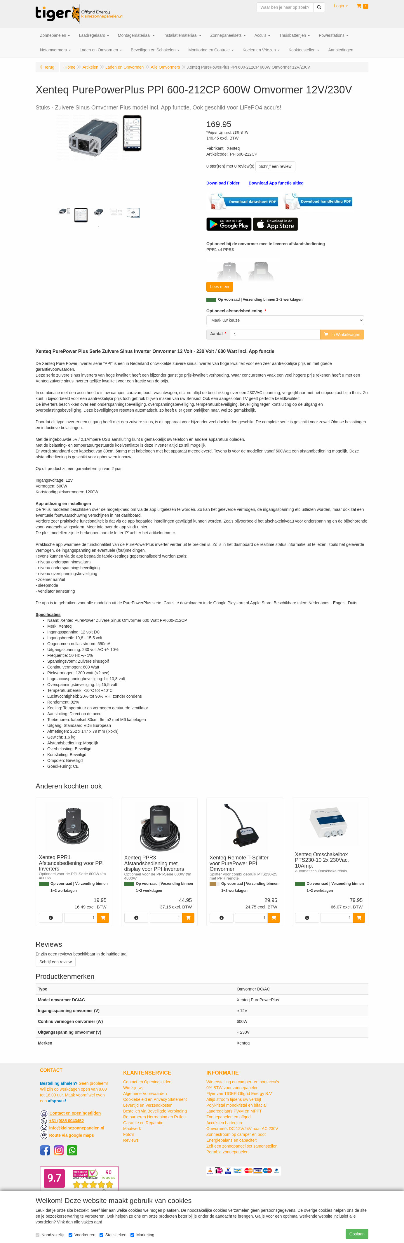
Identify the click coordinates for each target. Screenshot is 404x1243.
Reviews (131, 1140)
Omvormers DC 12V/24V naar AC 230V (242, 1128)
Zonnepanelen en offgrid (228, 1117)
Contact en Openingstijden (147, 1082)
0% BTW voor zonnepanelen (232, 1087)
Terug (49, 67)
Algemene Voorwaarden (145, 1093)
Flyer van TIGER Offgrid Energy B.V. (239, 1093)
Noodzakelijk (50, 1234)
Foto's (128, 1134)
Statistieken (113, 1234)
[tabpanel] (63, 211)
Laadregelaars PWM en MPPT (234, 1111)
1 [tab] (98, 227)
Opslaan (357, 1234)
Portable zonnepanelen (227, 1152)
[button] (341, 6)
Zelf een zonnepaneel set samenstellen (242, 1146)
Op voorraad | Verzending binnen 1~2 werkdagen (260, 299)
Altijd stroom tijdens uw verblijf (233, 1099)
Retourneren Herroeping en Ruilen (154, 1117)
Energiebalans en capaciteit (231, 1140)
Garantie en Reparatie (143, 1122)
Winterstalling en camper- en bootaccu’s (242, 1082)
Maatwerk (132, 1128)
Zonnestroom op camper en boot (236, 1134)
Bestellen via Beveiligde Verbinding (155, 1111)
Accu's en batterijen (224, 1122)
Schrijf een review (275, 166)
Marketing (142, 1234)
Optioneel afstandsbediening (234, 311)
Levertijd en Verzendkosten (148, 1105)
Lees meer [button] (219, 286)
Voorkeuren (82, 1234)
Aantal (216, 334)
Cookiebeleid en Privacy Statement (155, 1099)
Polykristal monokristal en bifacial (236, 1105)
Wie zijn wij (133, 1087)
